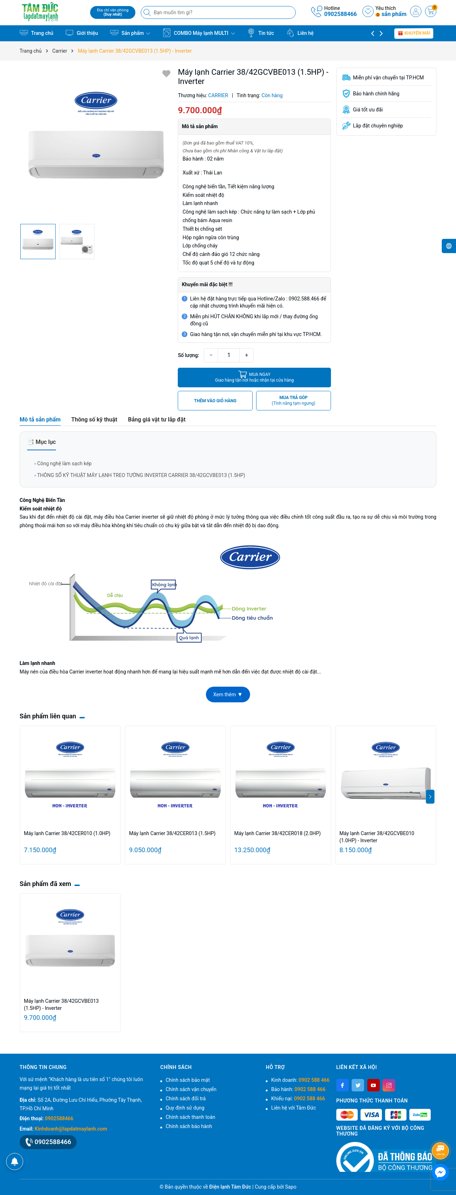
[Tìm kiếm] (148, 12)
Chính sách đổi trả (186, 1098)
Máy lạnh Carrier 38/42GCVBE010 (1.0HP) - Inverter (377, 836)
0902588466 (340, 14)
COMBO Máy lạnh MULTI (198, 32)
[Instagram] (389, 1085)
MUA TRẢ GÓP (293, 400)
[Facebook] (342, 1085)
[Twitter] (358, 1085)
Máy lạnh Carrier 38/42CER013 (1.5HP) (172, 833)
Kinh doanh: (300, 1080)
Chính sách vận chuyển (191, 1089)
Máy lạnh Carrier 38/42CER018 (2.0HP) (277, 833)
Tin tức (260, 32)
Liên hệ (300, 32)
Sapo (290, 1187)
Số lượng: (188, 355)
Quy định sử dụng (185, 1108)
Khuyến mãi (414, 33)
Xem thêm (228, 694)
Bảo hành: (298, 1089)
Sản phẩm (130, 32)
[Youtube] (373, 1085)
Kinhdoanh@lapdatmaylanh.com (71, 1129)
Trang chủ (36, 32)
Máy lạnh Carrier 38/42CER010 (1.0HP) (67, 833)
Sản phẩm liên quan (48, 716)
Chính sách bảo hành (189, 1126)
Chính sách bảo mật (188, 1080)
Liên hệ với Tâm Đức (293, 1108)
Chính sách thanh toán (190, 1117)
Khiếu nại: (298, 1098)
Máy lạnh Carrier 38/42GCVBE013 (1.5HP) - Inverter (61, 1004)
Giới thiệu (81, 32)
